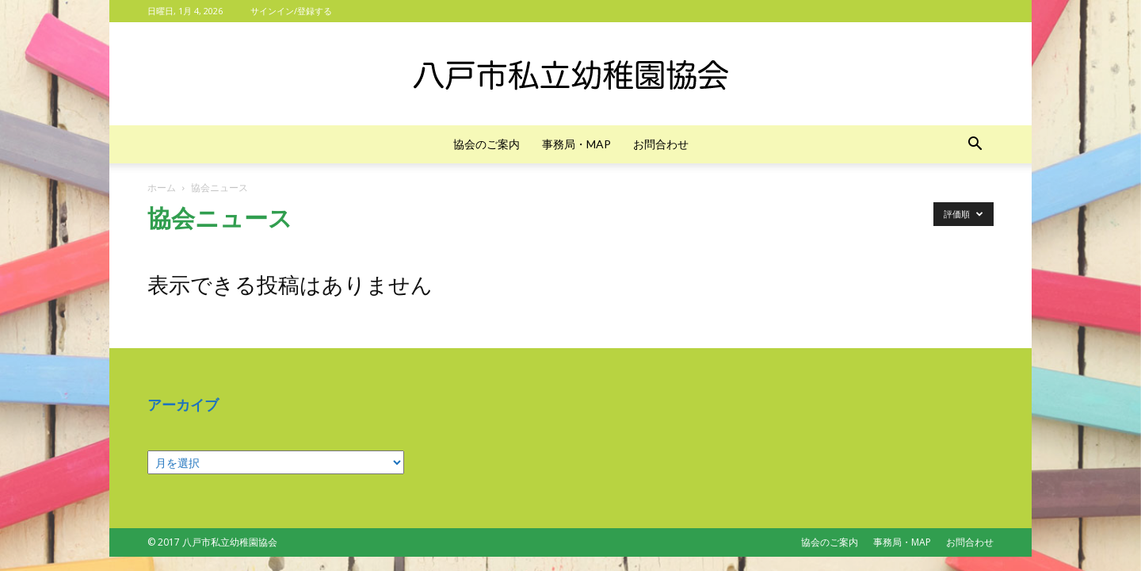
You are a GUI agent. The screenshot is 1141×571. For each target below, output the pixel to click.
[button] (975, 145)
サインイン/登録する (291, 11)
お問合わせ (661, 144)
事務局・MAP (576, 144)
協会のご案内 (486, 144)
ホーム (161, 187)
